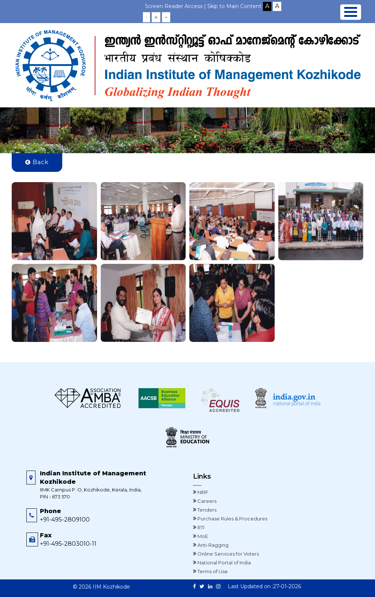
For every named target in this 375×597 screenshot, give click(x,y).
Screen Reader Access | (176, 6)
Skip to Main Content (234, 6)
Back (37, 162)
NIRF (202, 492)
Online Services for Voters (227, 554)
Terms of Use (212, 571)
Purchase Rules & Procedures (231, 519)
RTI (200, 527)
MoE (202, 536)
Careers (206, 501)
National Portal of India (223, 562)
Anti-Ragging (212, 545)
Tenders (206, 510)
